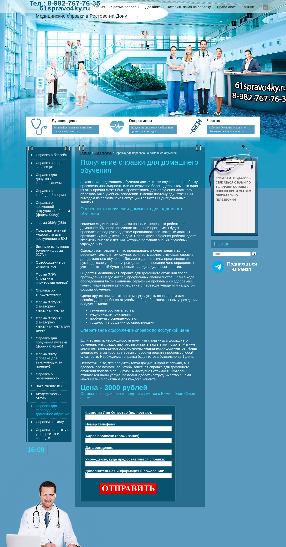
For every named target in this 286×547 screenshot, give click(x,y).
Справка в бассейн (51, 155)
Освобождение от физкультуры (50, 264)
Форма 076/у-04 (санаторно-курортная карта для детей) (53, 324)
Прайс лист (226, 7)
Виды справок (103, 153)
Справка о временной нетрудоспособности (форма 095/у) (53, 208)
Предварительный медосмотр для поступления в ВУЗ (51, 234)
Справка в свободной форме (51, 193)
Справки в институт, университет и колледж (52, 434)
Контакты (249, 7)
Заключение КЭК (50, 386)
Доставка (152, 7)
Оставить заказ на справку (189, 7)
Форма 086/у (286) (51, 222)
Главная (98, 7)
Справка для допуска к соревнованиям (49, 179)
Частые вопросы (125, 7)
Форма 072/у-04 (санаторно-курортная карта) (50, 306)
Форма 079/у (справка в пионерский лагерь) (52, 278)
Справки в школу (50, 422)
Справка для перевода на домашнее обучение (53, 410)
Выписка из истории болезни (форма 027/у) (52, 250)
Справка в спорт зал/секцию (49, 165)
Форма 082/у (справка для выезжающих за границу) (49, 360)
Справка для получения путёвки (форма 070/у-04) (51, 342)
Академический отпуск (48, 396)
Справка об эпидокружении (48, 292)
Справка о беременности (48, 376)
